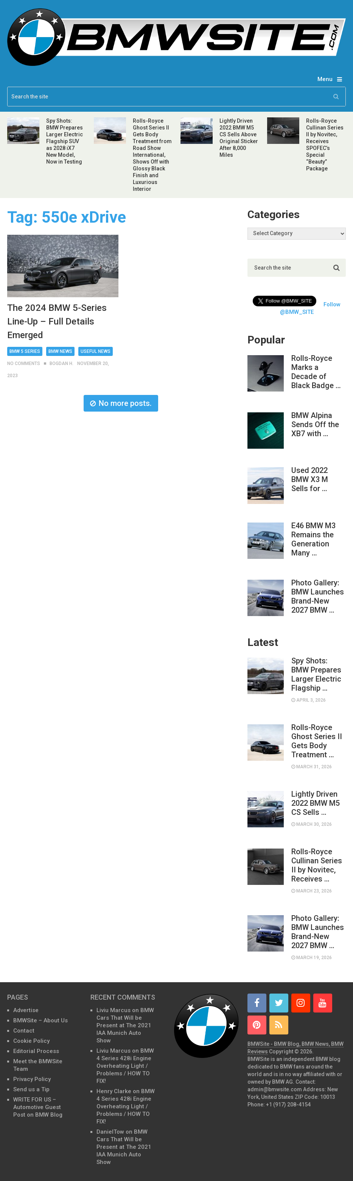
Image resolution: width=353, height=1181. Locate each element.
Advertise (26, 1010)
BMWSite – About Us (40, 1020)
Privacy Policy (32, 1079)
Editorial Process (36, 1051)
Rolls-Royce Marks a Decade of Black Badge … (316, 372)
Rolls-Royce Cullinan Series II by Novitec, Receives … (316, 865)
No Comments (23, 363)
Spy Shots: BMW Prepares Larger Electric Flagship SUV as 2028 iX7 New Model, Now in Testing (64, 141)
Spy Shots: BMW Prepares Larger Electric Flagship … (316, 674)
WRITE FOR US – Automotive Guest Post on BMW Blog (37, 1107)
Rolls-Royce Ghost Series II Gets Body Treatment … (316, 741)
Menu (325, 79)
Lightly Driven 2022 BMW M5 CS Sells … (315, 803)
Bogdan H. (61, 363)
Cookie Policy (31, 1040)
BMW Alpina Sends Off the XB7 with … (315, 424)
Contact (23, 1030)
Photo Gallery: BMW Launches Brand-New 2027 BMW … (317, 596)
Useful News (95, 351)
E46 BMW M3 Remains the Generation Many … (313, 539)
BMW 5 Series (24, 351)
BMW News (60, 351)
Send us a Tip (31, 1089)
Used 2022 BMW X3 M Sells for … (309, 479)
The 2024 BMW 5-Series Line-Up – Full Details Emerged (57, 321)
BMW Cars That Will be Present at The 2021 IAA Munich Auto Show (125, 1025)
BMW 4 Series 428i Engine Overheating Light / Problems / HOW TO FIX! (125, 1065)
